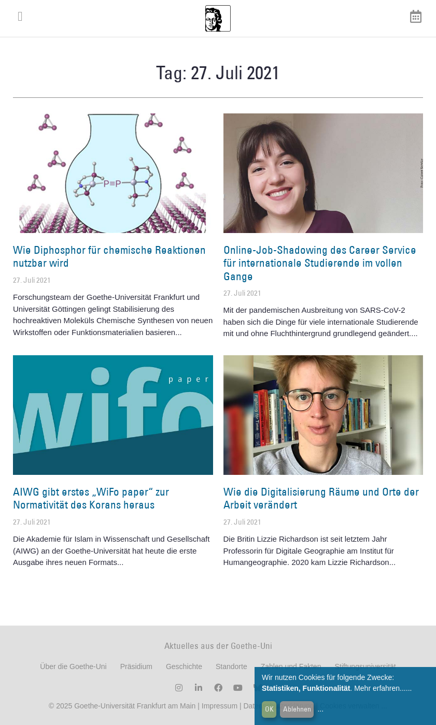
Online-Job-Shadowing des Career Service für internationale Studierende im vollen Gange (319, 263)
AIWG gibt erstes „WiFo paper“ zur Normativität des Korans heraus (91, 498)
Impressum (218, 706)
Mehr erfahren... (380, 688)
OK (269, 709)
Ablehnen (297, 709)
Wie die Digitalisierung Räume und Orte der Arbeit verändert (321, 498)
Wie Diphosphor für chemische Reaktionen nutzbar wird (109, 256)
